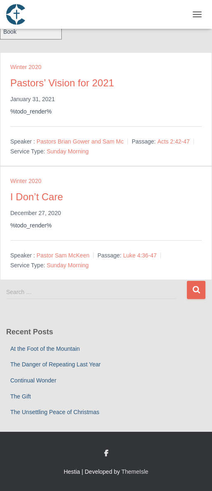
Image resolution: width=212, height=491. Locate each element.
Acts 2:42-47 (173, 141)
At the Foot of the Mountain (45, 348)
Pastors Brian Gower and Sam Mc (80, 141)
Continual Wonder (33, 380)
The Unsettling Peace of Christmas (54, 412)
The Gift (20, 396)
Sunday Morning (68, 151)
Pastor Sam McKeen (63, 255)
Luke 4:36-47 (140, 255)
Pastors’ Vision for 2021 (62, 82)
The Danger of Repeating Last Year (55, 364)
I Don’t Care (36, 196)
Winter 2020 (25, 67)
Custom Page (106, 453)
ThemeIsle (134, 471)
